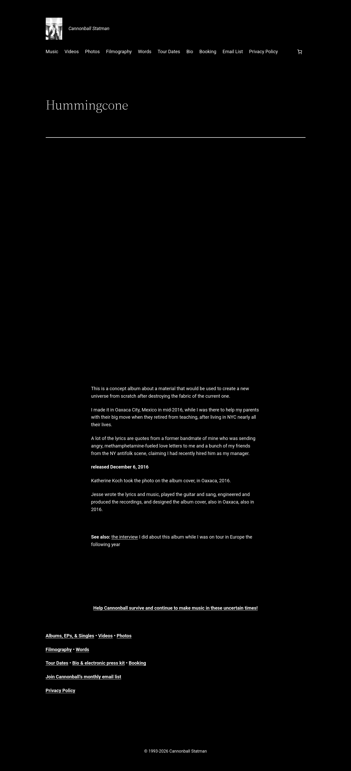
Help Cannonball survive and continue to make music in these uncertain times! (175, 608)
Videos (105, 635)
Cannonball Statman (89, 28)
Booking (137, 663)
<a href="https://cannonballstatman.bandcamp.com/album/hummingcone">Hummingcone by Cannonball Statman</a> (175, 260)
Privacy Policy (60, 690)
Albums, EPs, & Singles (70, 635)
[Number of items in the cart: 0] (300, 52)
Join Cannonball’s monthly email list (83, 676)
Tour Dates (57, 663)
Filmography (59, 649)
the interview (124, 537)
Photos (124, 635)
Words (82, 649)
